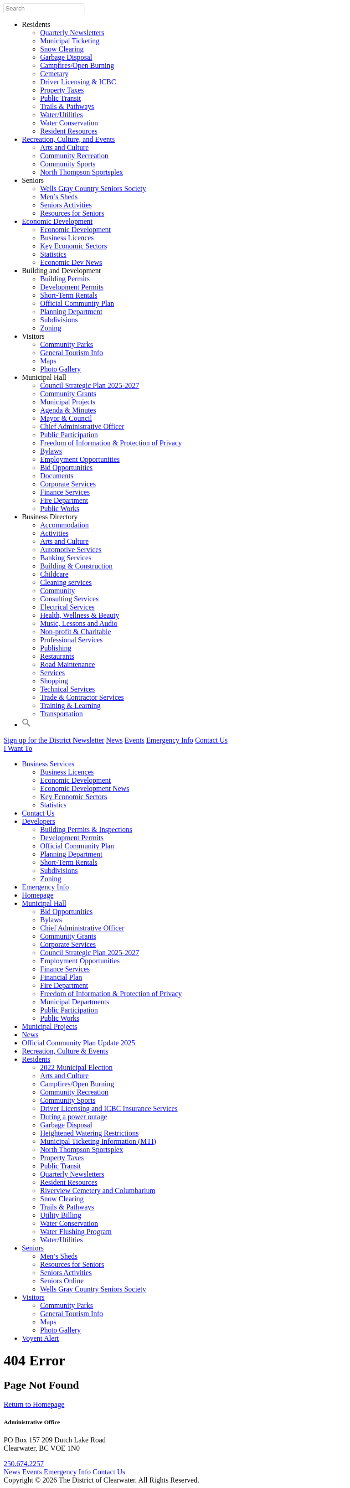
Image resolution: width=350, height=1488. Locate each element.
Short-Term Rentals (69, 295)
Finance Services (65, 492)
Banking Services (65, 558)
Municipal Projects (67, 402)
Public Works (59, 508)
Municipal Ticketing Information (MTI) (98, 1141)
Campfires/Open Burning (77, 65)
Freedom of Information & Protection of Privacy (111, 443)
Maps (48, 361)
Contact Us (211, 740)
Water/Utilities (61, 115)
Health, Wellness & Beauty (79, 615)
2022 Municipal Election (76, 1067)
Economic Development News (84, 788)
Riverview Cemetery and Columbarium (97, 1190)
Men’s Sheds (58, 197)
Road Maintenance (67, 664)
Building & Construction (76, 566)
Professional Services (71, 640)
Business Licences (67, 238)
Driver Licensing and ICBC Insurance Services (109, 1108)
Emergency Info (169, 740)
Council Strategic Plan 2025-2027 (89, 385)
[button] (26, 724)
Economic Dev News (71, 262)
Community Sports (67, 164)
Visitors (33, 336)
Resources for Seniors (72, 213)
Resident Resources (69, 131)
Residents (36, 24)
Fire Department (64, 500)
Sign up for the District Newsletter (54, 740)
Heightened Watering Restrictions (89, 1133)
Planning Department (71, 311)
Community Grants (68, 394)
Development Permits (71, 287)
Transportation (61, 714)
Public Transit (60, 98)
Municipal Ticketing (69, 41)
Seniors (33, 180)
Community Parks (66, 344)
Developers (38, 821)
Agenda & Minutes (68, 410)
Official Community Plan (77, 303)
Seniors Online (62, 1281)
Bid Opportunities (66, 467)
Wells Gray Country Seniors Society (93, 188)
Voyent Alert (40, 1338)
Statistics (53, 254)
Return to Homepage (34, 1404)
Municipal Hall (44, 377)
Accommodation (64, 525)
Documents (56, 476)
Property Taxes (62, 90)
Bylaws (51, 451)
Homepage (37, 895)
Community (57, 590)
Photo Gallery (60, 369)
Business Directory (49, 517)
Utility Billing (60, 1215)
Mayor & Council (66, 418)
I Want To (18, 748)
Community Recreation (74, 156)
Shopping (54, 681)
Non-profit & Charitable (75, 632)
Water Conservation (69, 123)
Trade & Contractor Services (82, 697)
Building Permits (65, 279)
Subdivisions (59, 320)
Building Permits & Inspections (86, 829)
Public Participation (69, 435)
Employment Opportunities (80, 459)
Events (134, 740)
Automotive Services (71, 549)
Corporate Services (68, 484)
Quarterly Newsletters (72, 32)
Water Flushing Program (76, 1231)
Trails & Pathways (67, 106)
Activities (54, 533)
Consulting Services (69, 599)
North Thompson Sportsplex (81, 172)
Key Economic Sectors (73, 246)
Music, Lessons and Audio (79, 623)
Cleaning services (66, 582)
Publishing (55, 648)
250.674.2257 (24, 1463)
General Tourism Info (71, 352)
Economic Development (57, 221)
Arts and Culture (64, 147)
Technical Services (67, 689)
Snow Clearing (62, 49)
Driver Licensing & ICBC (78, 82)
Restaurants (57, 656)
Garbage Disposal (66, 57)
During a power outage (73, 1117)
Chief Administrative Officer (82, 426)
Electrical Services (67, 607)
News (114, 740)
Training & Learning (70, 705)
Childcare (54, 574)
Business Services (48, 764)
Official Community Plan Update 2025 (78, 1043)
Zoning (50, 328)
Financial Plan (61, 977)
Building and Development (61, 270)
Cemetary (54, 74)
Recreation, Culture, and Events (68, 139)
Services (52, 673)
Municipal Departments (74, 1002)
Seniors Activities (66, 205)
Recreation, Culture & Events (65, 1051)
